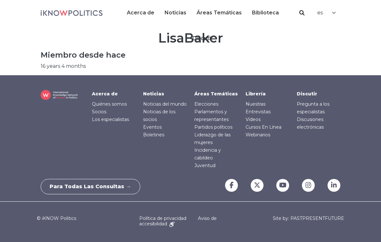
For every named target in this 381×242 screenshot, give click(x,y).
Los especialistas (110, 119)
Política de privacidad (162, 218)
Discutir (307, 94)
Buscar (302, 13)
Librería (256, 94)
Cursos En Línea (263, 127)
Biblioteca (265, 13)
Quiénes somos (109, 104)
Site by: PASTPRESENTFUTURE (308, 218)
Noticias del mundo (165, 104)
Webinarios (258, 135)
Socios (99, 112)
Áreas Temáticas (219, 13)
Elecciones (206, 104)
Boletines (153, 135)
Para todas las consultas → (91, 186)
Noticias (175, 13)
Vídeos (253, 119)
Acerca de (140, 13)
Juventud (204, 165)
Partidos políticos (213, 127)
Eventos (152, 127)
